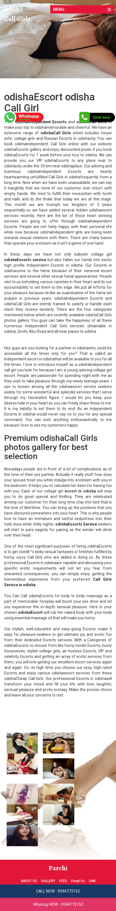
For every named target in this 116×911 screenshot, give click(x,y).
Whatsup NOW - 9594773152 (58, 904)
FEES (63, 881)
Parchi (58, 868)
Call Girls (17, 18)
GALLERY (48, 881)
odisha (13, 9)
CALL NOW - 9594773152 (58, 891)
